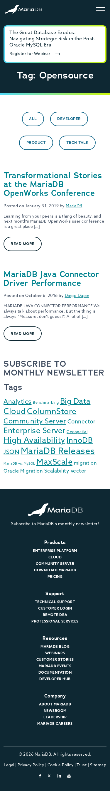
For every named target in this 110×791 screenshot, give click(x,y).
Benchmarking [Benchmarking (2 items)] (46, 403)
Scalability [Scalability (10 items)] (57, 471)
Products (55, 542)
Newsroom (55, 711)
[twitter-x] (49, 776)
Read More (23, 243)
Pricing (55, 577)
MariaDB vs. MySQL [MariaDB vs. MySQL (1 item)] (19, 463)
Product (36, 142)
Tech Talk (77, 142)
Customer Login (55, 608)
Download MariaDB (55, 570)
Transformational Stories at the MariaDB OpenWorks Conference (53, 184)
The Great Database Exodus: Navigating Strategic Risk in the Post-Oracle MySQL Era (52, 39)
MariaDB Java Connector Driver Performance (51, 278)
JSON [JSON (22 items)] (11, 452)
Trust (82, 765)
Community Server (55, 564)
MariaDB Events (55, 666)
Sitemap (98, 765)
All (33, 118)
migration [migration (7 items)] (85, 463)
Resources (55, 638)
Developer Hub (55, 679)
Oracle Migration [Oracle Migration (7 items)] (23, 471)
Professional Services (55, 621)
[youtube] (69, 776)
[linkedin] (59, 776)
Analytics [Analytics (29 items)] (18, 402)
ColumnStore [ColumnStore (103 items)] (52, 412)
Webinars (55, 653)
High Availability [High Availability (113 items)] (34, 441)
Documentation (55, 673)
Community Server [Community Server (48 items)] (35, 421)
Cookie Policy (61, 765)
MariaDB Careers (55, 724)
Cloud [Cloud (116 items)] (15, 412)
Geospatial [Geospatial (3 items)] (77, 432)
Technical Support (55, 602)
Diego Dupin (77, 296)
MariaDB (74, 206)
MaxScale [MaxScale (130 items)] (54, 462)
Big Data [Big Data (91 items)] (75, 401)
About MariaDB (55, 704)
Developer (69, 118)
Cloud (55, 557)
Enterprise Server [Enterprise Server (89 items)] (34, 431)
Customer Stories (55, 660)
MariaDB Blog (55, 647)
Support (55, 593)
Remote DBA (55, 615)
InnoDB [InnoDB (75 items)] (80, 441)
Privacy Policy (31, 765)
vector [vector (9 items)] (78, 471)
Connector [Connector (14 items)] (81, 422)
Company (55, 696)
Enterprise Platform (55, 551)
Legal (9, 765)
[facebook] (40, 776)
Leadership (55, 717)
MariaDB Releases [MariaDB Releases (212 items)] (58, 452)
